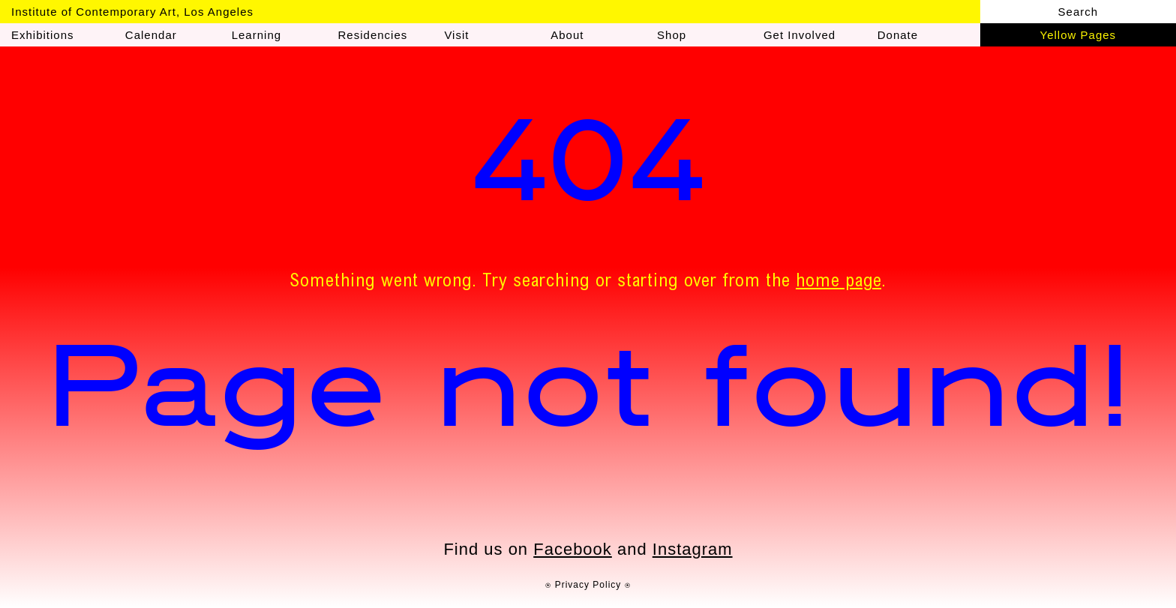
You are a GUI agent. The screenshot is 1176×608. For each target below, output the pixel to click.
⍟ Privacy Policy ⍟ (587, 585)
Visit (456, 34)
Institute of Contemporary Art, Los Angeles (132, 11)
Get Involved (800, 34)
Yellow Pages (1078, 34)
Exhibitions (42, 34)
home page (838, 283)
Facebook (572, 549)
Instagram (692, 549)
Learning (256, 34)
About (567, 34)
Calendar (151, 34)
